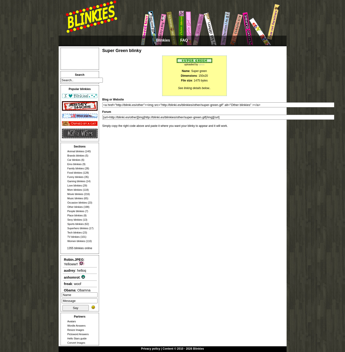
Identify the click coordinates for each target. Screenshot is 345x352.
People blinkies (76, 211)
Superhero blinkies (77, 228)
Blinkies (163, 40)
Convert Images (76, 342)
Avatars (71, 321)
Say (75, 308)
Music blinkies (75, 198)
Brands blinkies (76, 155)
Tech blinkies (74, 232)
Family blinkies (75, 168)
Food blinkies (74, 172)
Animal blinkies (75, 151)
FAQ (184, 40)
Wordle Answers (76, 325)
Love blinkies (74, 185)
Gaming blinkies (76, 181)
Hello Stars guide (77, 338)
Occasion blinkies (77, 202)
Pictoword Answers (78, 334)
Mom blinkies (74, 189)
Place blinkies (75, 215)
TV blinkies (73, 236)
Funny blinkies (75, 177)
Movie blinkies (75, 194)
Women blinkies (76, 241)
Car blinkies (74, 159)
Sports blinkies (75, 224)
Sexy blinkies (74, 219)
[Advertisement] (80, 58)
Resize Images (75, 329)
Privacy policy (150, 348)
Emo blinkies (74, 164)
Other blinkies (75, 206)
